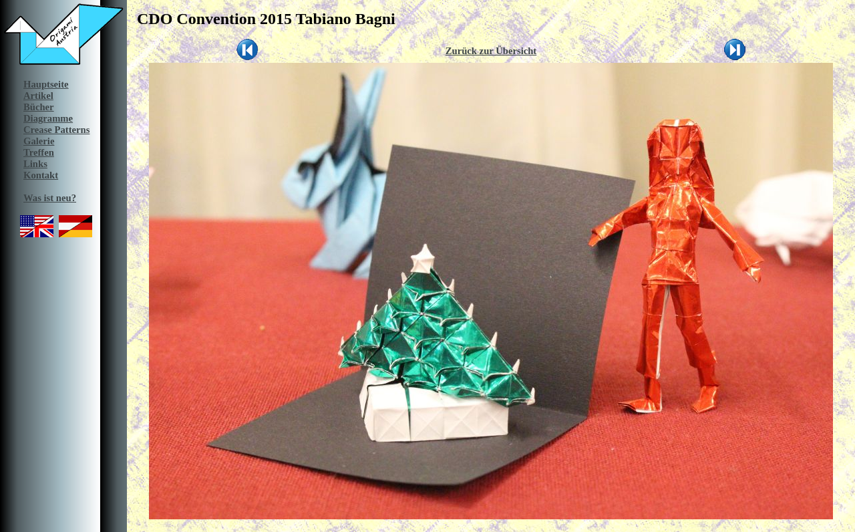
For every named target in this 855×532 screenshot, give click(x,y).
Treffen (38, 152)
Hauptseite (46, 84)
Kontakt (40, 175)
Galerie (38, 141)
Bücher (38, 107)
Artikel (38, 95)
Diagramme (48, 118)
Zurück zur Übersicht (491, 50)
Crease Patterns (56, 129)
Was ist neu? (49, 197)
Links (35, 163)
